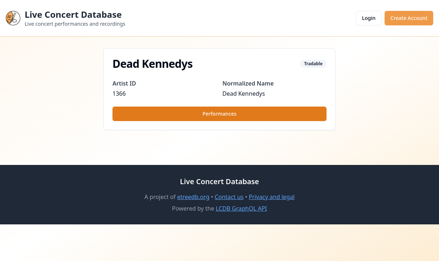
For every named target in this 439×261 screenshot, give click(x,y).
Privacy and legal (272, 197)
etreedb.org (193, 197)
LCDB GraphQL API (241, 208)
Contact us (229, 197)
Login (369, 17)
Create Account (408, 17)
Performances (219, 113)
